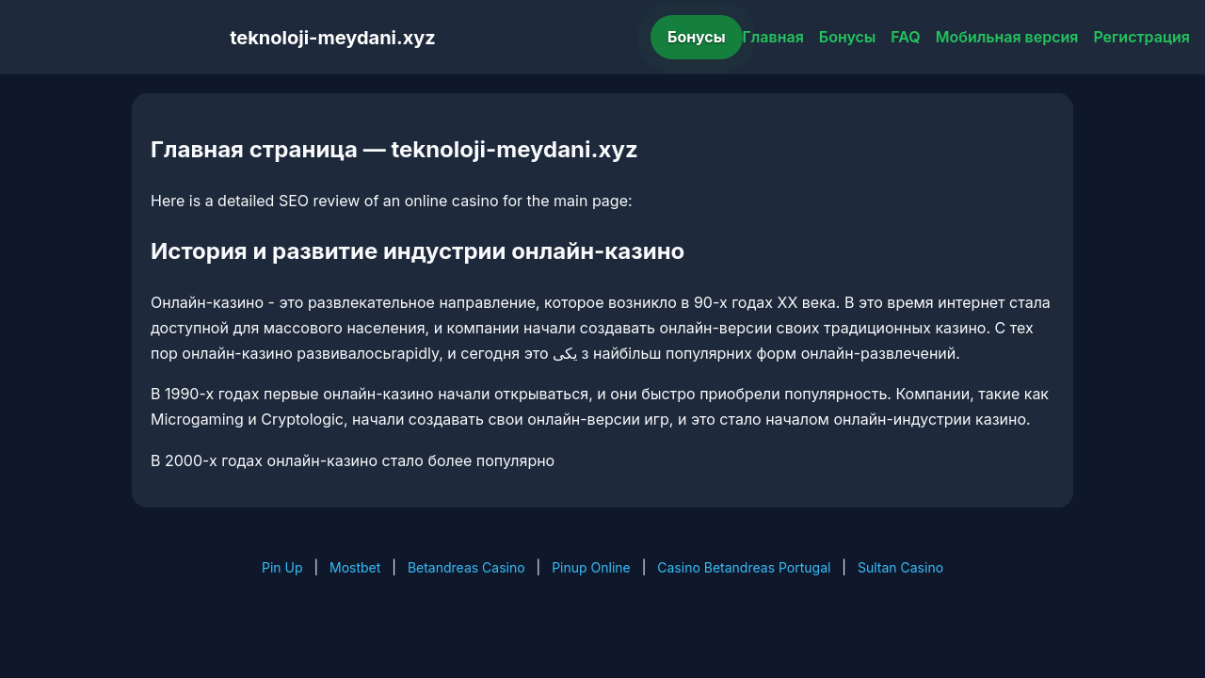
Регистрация (1141, 36)
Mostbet (354, 567)
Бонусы (696, 36)
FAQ (905, 36)
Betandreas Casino (466, 567)
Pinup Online (591, 567)
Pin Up (282, 567)
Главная (773, 36)
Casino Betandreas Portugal (743, 567)
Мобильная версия (1007, 36)
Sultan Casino (900, 567)
